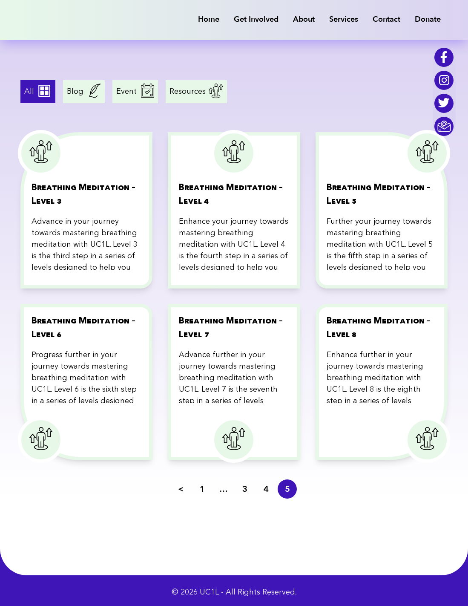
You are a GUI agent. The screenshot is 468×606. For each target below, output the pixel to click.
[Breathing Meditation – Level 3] (86, 210)
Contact (386, 19)
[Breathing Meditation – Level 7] (234, 382)
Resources (188, 91)
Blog (76, 91)
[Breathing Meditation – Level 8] (382, 382)
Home (208, 19)
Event (127, 91)
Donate (428, 19)
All (30, 91)
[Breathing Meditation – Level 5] (382, 210)
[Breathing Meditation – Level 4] (234, 210)
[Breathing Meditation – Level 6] (86, 382)
